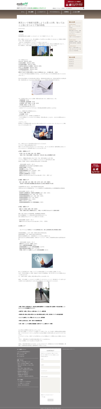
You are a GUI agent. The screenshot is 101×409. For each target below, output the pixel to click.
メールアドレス (44, 370)
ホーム (22, 11)
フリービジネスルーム (54, 11)
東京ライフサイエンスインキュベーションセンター (30, 175)
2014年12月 (71, 59)
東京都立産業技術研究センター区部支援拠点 (29, 202)
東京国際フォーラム (23, 169)
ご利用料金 (66, 11)
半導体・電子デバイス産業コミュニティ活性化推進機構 (31, 249)
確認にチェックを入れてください (47, 394)
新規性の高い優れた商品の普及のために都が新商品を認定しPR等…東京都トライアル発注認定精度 (41, 314)
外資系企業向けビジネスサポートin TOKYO (29, 165)
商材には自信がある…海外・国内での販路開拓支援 (30, 320)
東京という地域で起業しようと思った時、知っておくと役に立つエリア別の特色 (75, 49)
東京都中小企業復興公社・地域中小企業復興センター (31, 192)
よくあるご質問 (76, 11)
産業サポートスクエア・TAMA (26, 243)
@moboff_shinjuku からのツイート (69, 349)
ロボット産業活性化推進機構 (25, 245)
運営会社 (54, 8)
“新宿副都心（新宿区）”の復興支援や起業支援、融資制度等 (75, 43)
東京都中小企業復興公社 (24, 173)
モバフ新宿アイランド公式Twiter (23, 383)
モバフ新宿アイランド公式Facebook (24, 381)
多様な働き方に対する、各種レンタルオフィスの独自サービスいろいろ (75, 32)
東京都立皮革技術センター (25, 197)
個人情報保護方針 (69, 8)
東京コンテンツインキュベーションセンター (29, 221)
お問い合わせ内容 (44, 376)
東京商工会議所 (22, 167)
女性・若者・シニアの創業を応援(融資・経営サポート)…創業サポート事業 (35, 323)
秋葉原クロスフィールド (24, 172)
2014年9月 (71, 65)
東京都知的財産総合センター (25, 194)
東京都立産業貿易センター (25, 170)
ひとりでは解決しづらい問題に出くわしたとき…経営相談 (32, 317)
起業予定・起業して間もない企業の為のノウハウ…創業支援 (32, 311)
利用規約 (63, 8)
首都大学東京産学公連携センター (26, 248)
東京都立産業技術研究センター (26, 196)
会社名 (42, 359)
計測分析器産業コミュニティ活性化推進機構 (29, 246)
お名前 (42, 364)
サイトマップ (76, 8)
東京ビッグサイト (23, 200)
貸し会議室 (30, 11)
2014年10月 (71, 63)
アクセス (58, 8)
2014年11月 (71, 61)
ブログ (81, 8)
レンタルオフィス (41, 11)
